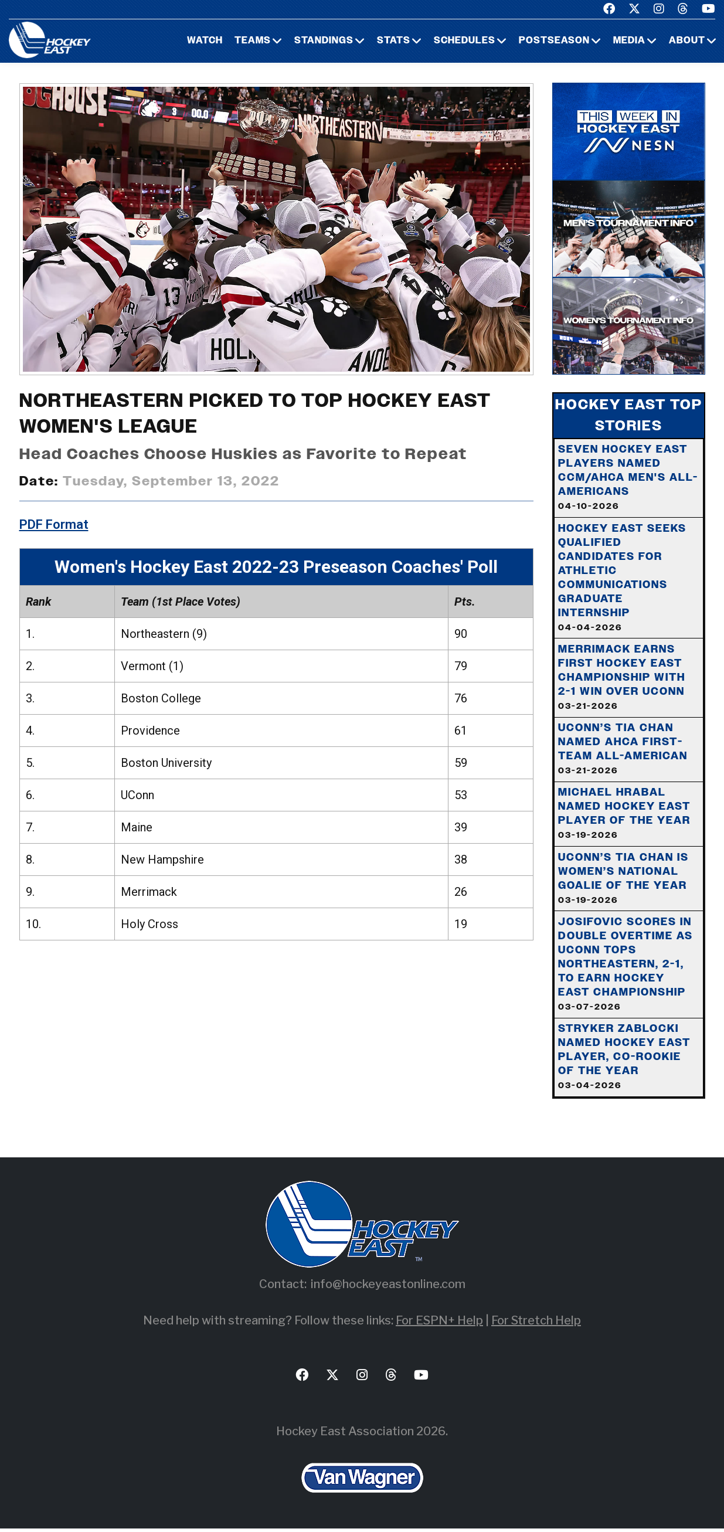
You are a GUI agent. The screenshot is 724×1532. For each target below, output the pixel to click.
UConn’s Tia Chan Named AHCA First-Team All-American (623, 750)
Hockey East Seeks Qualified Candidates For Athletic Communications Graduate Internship (623, 578)
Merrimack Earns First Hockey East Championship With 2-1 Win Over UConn (622, 678)
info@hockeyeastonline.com (388, 1287)
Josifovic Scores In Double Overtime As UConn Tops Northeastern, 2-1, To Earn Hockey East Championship (626, 966)
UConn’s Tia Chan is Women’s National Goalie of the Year (624, 880)
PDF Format (54, 524)
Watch (205, 41)
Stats (393, 41)
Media (629, 41)
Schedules (464, 41)
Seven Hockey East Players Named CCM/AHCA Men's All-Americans (629, 477)
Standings (323, 41)
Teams (252, 41)
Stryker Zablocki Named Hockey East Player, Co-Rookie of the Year (625, 1060)
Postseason (554, 41)
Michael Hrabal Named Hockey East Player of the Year (625, 815)
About (687, 41)
